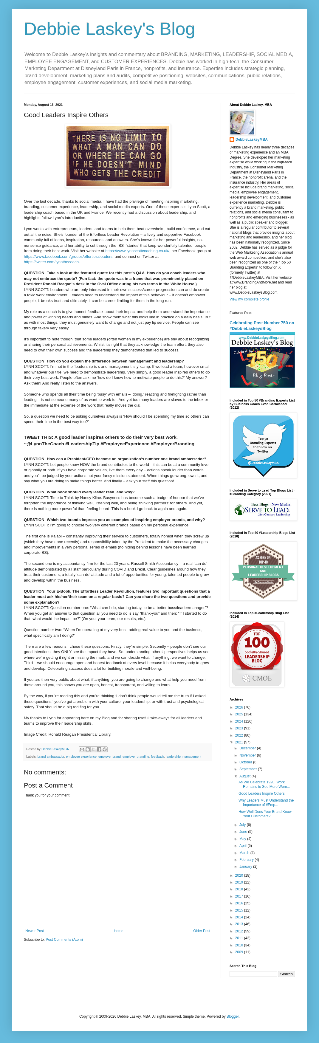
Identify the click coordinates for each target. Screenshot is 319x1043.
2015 (239, 910)
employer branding (136, 756)
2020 (239, 875)
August (245, 776)
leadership (173, 756)
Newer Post (34, 931)
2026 (239, 707)
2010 (239, 945)
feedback (157, 756)
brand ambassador (51, 756)
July (243, 825)
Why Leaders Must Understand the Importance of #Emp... (266, 802)
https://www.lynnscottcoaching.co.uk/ (137, 251)
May (243, 839)
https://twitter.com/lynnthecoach (51, 262)
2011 (239, 938)
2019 (239, 882)
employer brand (109, 756)
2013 (239, 924)
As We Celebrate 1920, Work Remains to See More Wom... (264, 784)
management (191, 756)
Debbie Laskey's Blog (109, 29)
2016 (239, 903)
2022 (239, 735)
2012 (239, 931)
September (248, 769)
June (243, 832)
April (243, 846)
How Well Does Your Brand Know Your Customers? (265, 814)
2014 (239, 917)
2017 (239, 896)
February (247, 860)
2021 (239, 742)
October (246, 762)
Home (118, 931)
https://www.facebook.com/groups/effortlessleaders (68, 256)
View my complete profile (249, 299)
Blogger (233, 1016)
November (248, 755)
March (244, 853)
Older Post (201, 931)
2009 (239, 952)
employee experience (81, 756)
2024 (239, 721)
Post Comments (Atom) (64, 939)
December (248, 748)
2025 (239, 714)
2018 (239, 889)
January (246, 866)
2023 (239, 728)
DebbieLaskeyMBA (252, 139)
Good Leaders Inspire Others (262, 793)
